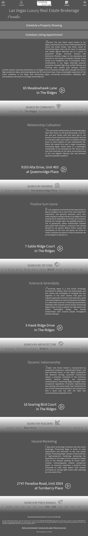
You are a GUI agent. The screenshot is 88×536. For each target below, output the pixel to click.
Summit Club (16, 111)
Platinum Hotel (21, 190)
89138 (52, 269)
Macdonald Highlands (50, 111)
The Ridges (31, 111)
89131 (28, 269)
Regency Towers (67, 190)
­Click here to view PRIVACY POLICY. (27, 523)
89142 (76, 269)
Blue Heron (30, 427)
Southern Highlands (73, 111)
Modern (44, 348)
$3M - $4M (44, 506)
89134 (36, 269)
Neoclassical (56, 348)
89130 (20, 269)
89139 (60, 269)
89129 (12, 269)
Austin (19, 427)
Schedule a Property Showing (44, 25)
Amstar (10, 427)
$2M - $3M (31, 506)
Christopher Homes (48, 427)
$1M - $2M (19, 506)
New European (72, 348)
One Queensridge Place (44, 190)
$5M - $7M (69, 506)
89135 (44, 269)
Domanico (65, 427)
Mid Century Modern (27, 348)
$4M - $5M (56, 506)
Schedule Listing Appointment (44, 35)
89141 (68, 269)
